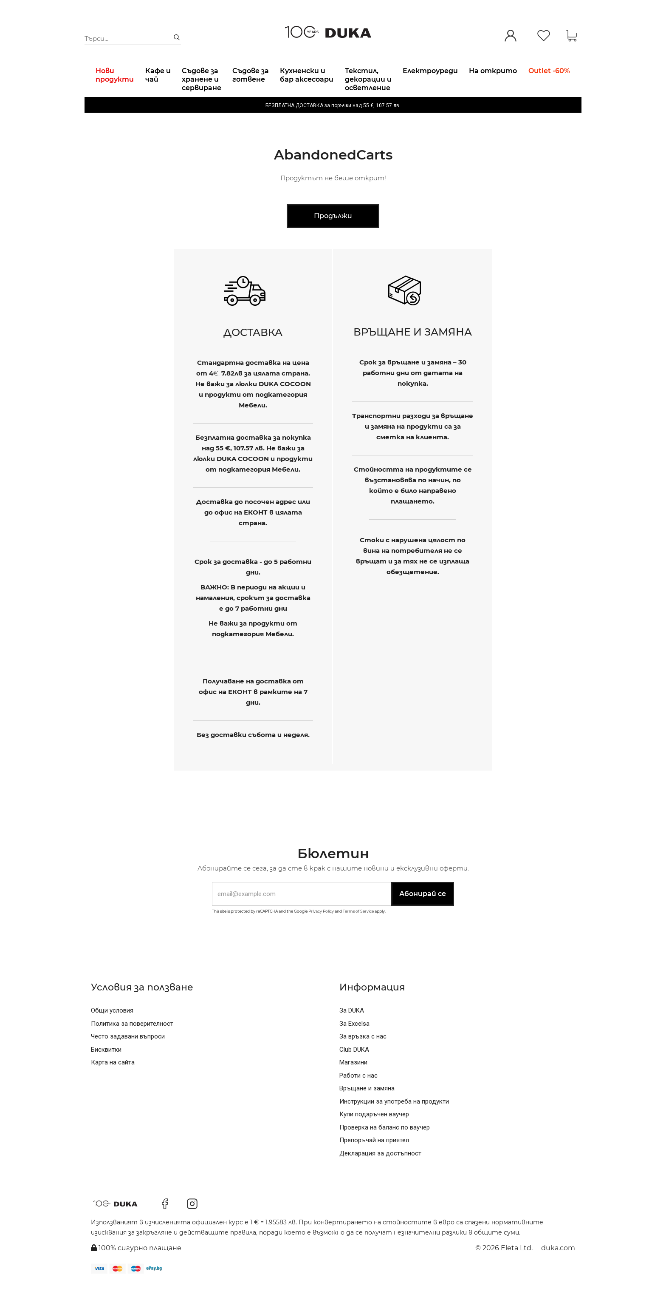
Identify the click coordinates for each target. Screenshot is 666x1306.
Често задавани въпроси (128, 1058)
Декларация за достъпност (380, 1175)
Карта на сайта (113, 1084)
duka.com (558, 1270)
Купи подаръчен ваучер (374, 1136)
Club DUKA (354, 1071)
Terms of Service (358, 932)
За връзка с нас (363, 1058)
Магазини (353, 1084)
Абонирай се (422, 915)
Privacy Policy (321, 932)
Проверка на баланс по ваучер (384, 1149)
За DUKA (351, 1032)
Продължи (333, 237)
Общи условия (112, 1032)
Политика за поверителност (132, 1045)
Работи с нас (358, 1097)
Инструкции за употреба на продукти (394, 1123)
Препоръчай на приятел (374, 1162)
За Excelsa (354, 1045)
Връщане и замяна (367, 1110)
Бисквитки (106, 1071)
